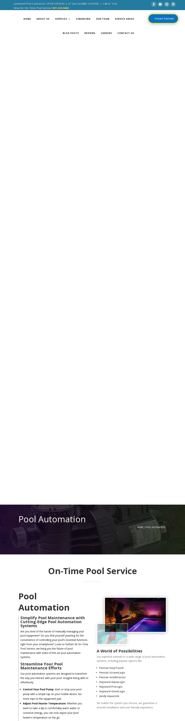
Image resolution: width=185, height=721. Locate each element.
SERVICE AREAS (124, 18)
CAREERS (106, 33)
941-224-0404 (52, 581)
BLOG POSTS (71, 33)
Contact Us (93, 415)
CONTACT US (125, 33)
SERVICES (61, 18)
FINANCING (83, 18)
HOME (27, 18)
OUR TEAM (102, 18)
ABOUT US (43, 18)
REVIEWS (89, 33)
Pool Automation (155, 58)
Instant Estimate (164, 18)
